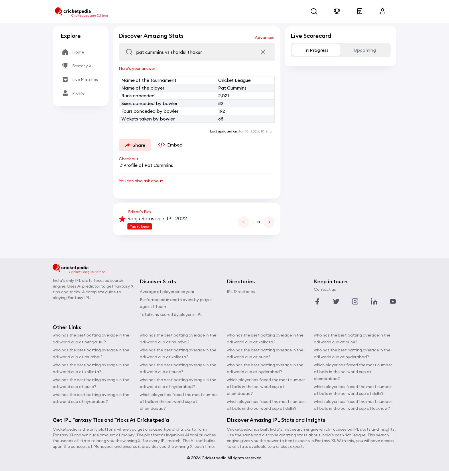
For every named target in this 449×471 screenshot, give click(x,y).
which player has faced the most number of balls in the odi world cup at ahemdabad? (179, 401)
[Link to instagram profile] (355, 301)
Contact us (325, 289)
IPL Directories (241, 291)
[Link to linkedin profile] (374, 301)
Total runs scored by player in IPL (171, 314)
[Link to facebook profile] (317, 301)
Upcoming (365, 50)
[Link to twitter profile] (336, 301)
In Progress (316, 50)
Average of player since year (167, 291)
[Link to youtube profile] (392, 301)
